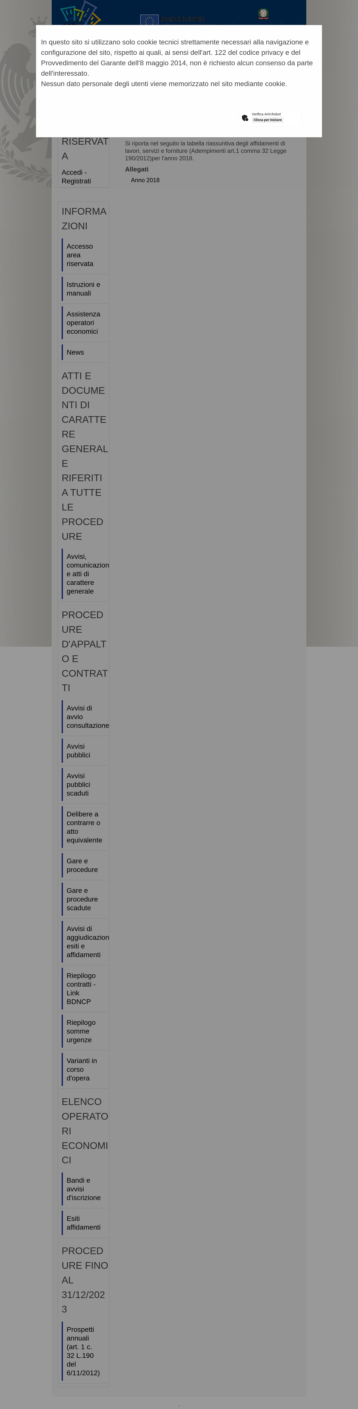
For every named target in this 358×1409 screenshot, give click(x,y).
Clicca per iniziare (268, 120)
